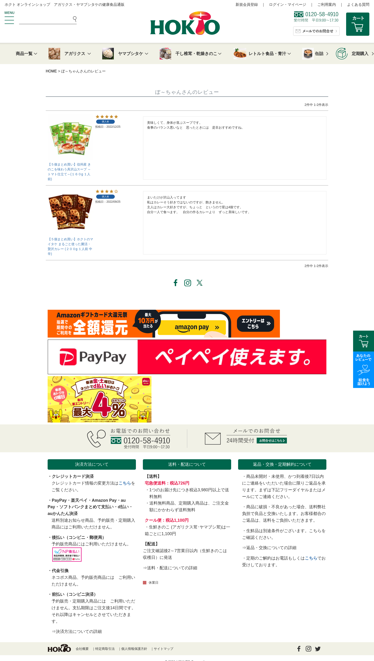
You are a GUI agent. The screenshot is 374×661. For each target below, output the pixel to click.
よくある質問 (358, 5)
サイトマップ (163, 649)
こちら (124, 483)
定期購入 (360, 53)
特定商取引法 (105, 649)
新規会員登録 (247, 5)
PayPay (59, 500)
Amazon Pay (104, 500)
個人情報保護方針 (134, 649)
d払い (123, 507)
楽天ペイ (79, 500)
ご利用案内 (326, 5)
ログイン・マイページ (287, 5)
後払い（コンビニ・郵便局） (79, 537)
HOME (51, 71)
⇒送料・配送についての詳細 (170, 568)
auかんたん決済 (63, 513)
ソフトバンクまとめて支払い (86, 507)
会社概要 (82, 649)
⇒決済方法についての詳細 (77, 631)
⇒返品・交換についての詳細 (269, 547)
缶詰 (319, 53)
